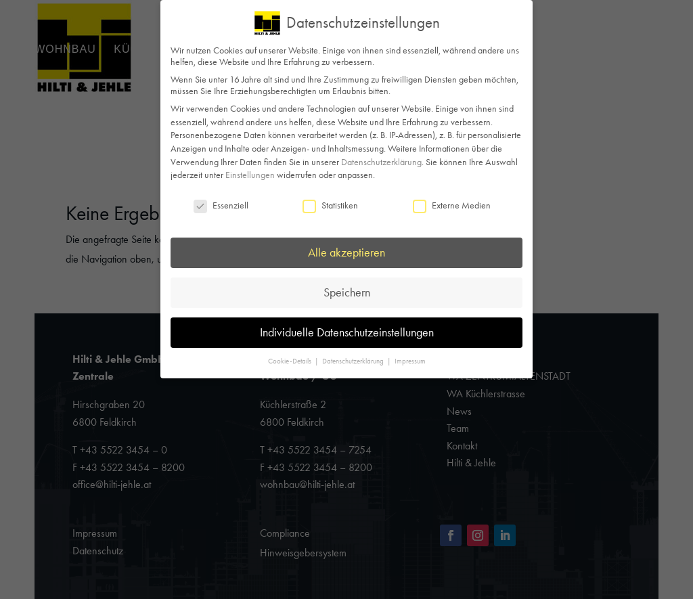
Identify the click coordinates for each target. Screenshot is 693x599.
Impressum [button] (410, 361)
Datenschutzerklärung (381, 161)
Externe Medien (452, 204)
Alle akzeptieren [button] (346, 252)
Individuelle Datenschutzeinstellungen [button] (347, 331)
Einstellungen (250, 174)
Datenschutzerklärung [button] (354, 361)
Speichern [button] (346, 291)
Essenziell (221, 204)
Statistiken (330, 204)
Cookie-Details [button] (290, 361)
